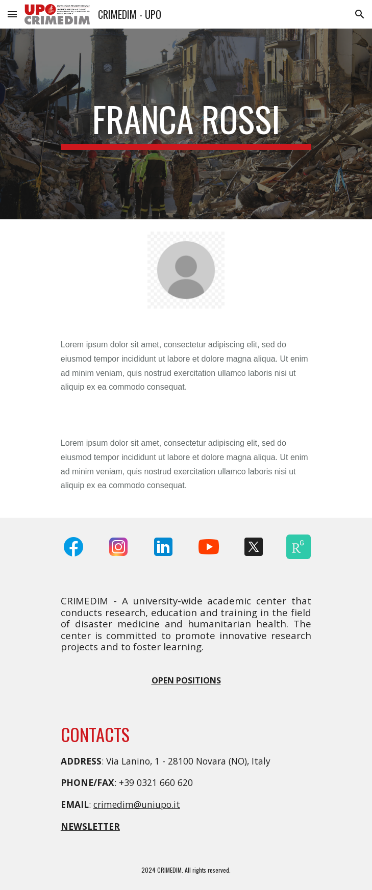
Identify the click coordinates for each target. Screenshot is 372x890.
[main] (186, 124)
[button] (12, 14)
